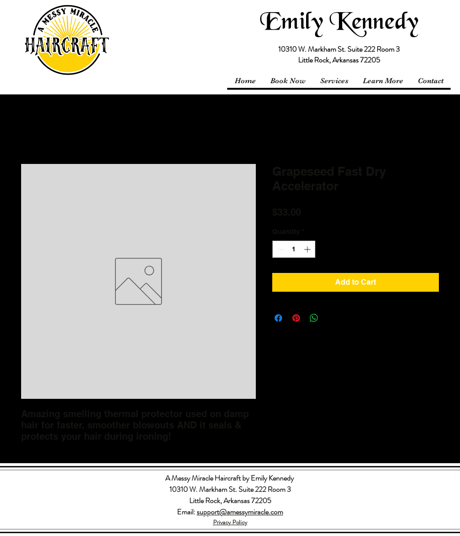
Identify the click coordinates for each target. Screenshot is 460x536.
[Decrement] (279, 249)
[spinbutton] (293, 249)
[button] (382, 81)
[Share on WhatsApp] (314, 318)
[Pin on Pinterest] (296, 318)
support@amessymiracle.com (240, 511)
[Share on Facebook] (278, 318)
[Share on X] (331, 318)
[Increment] (308, 249)
